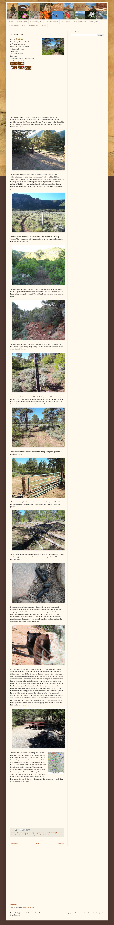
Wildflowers (33, 26)
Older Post (60, 843)
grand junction (41, 833)
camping (25, 833)
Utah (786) (94, 21)
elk (35, 833)
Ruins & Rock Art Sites (17, 26)
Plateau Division (19, 835)
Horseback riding (51, 833)
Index (44, 26)
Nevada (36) (65, 21)
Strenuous (31, 835)
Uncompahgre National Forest (43, 835)
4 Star (17, 833)
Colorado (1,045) (52, 21)
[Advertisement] (87, 53)
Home (11, 21)
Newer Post (14, 843)
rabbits (26, 835)
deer (30, 833)
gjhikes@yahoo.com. (27, 907)
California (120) (36, 21)
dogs (33, 833)
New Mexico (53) (80, 21)
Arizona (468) (22, 21)
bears (20, 833)
